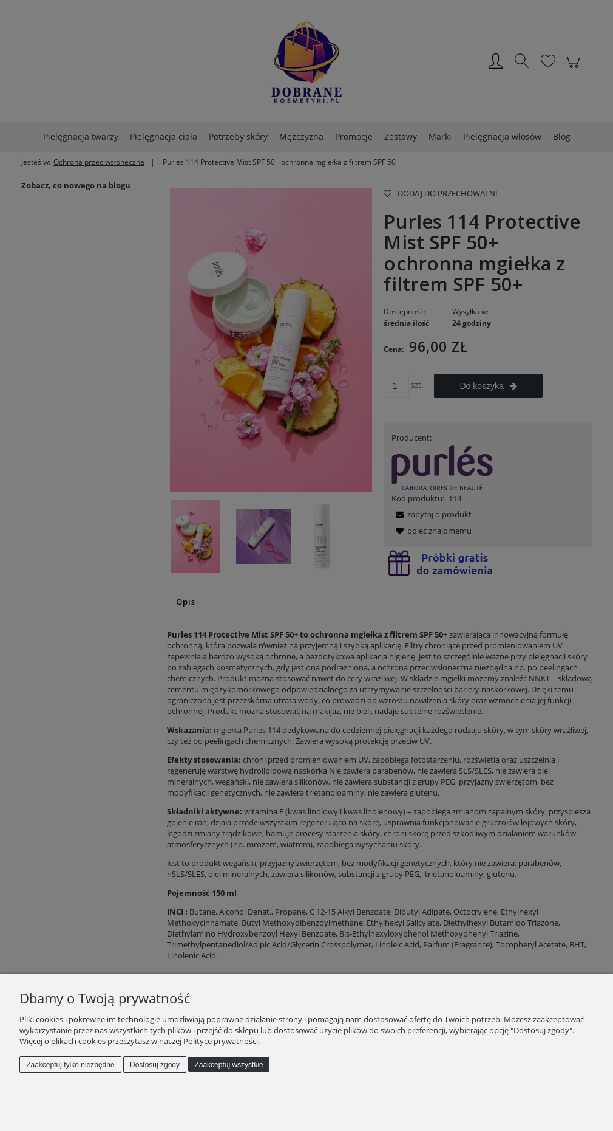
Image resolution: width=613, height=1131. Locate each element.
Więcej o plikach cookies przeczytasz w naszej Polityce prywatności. (139, 1041)
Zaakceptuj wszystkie (228, 1065)
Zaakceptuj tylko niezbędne (70, 1065)
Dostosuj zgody (155, 1065)
